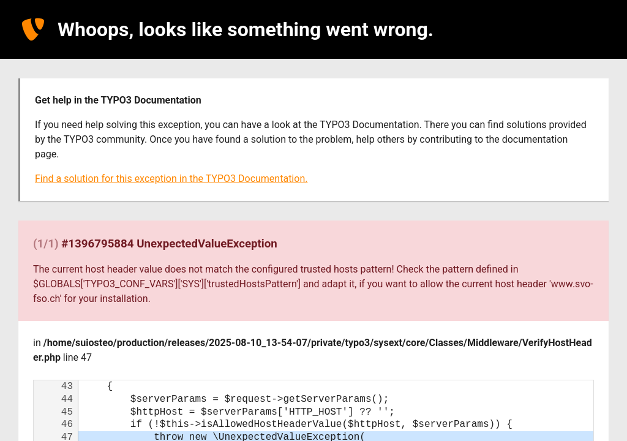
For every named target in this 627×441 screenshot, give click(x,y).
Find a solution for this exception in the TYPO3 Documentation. (171, 178)
